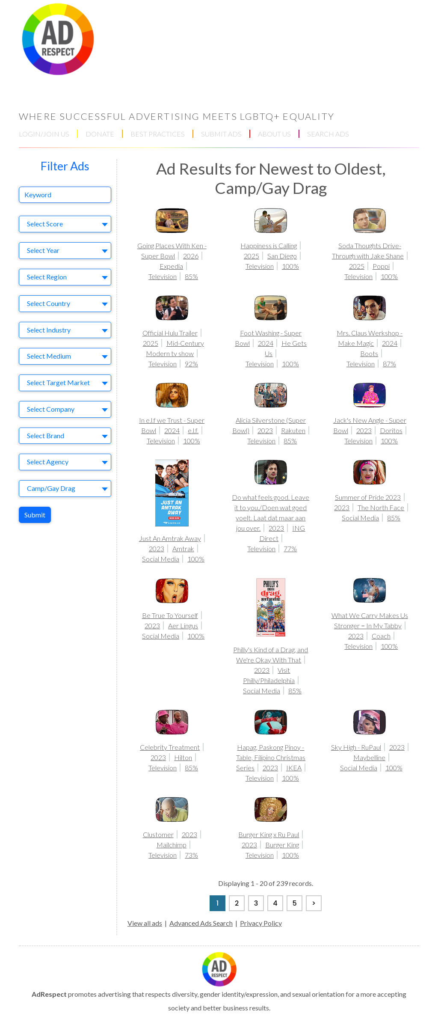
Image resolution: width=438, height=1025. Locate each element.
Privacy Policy (261, 923)
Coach (381, 636)
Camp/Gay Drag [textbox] (51, 488)
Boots (369, 353)
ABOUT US (274, 134)
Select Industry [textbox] (49, 330)
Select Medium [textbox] (49, 356)
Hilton (183, 757)
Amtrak (183, 548)
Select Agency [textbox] (47, 462)
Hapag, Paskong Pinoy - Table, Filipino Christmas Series (270, 757)
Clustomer (158, 834)
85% (191, 276)
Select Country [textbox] (48, 303)
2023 (265, 430)
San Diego (282, 256)
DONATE (100, 134)
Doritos (391, 430)
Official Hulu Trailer (170, 333)
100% (290, 266)
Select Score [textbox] (45, 224)
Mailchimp (171, 845)
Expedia (171, 266)
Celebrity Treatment (170, 747)
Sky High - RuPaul (356, 747)
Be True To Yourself (170, 615)
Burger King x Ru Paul (268, 834)
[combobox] (65, 224)
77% (290, 548)
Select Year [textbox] (43, 250)
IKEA (294, 768)
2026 (190, 256)
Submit (34, 515)
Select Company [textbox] (50, 409)
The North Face (381, 507)
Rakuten (293, 430)
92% (191, 363)
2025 (251, 256)
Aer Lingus (183, 625)
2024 (265, 343)
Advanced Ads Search (201, 923)
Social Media (160, 559)
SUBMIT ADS (221, 134)
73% (191, 855)
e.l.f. (193, 430)
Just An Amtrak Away (170, 538)
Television (162, 276)
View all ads (144, 923)
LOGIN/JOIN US (44, 134)
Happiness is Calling (268, 245)
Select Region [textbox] (47, 277)
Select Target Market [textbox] (58, 382)
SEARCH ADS (328, 134)
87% (389, 363)
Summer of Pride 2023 (368, 497)
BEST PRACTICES (157, 134)
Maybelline (369, 757)
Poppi (381, 266)
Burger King (282, 845)
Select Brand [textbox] (45, 435)
